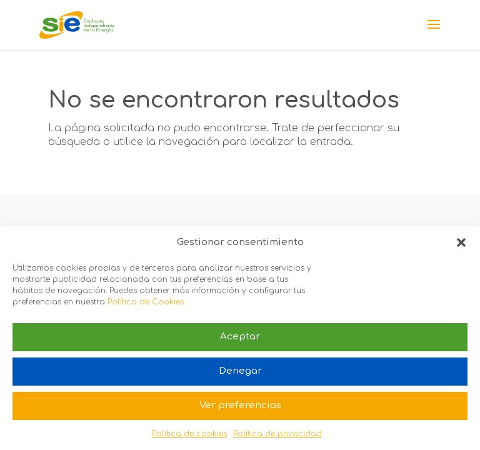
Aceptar (240, 336)
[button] (461, 242)
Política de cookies (189, 433)
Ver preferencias (240, 405)
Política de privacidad (277, 433)
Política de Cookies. (146, 302)
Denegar (240, 371)
